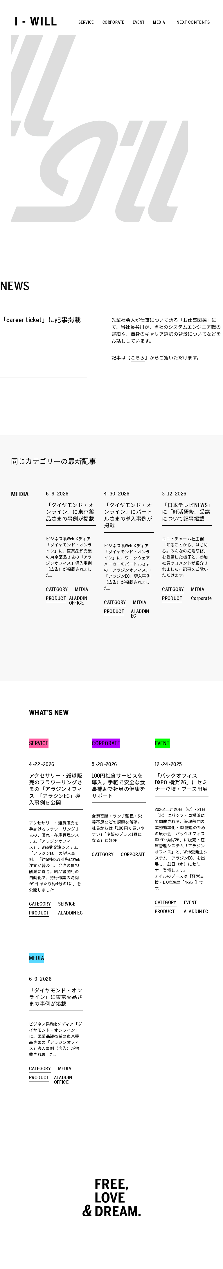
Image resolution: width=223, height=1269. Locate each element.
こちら (138, 358)
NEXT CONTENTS (193, 22)
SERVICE (86, 22)
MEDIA (159, 22)
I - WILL (36, 22)
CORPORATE (113, 22)
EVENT (138, 22)
